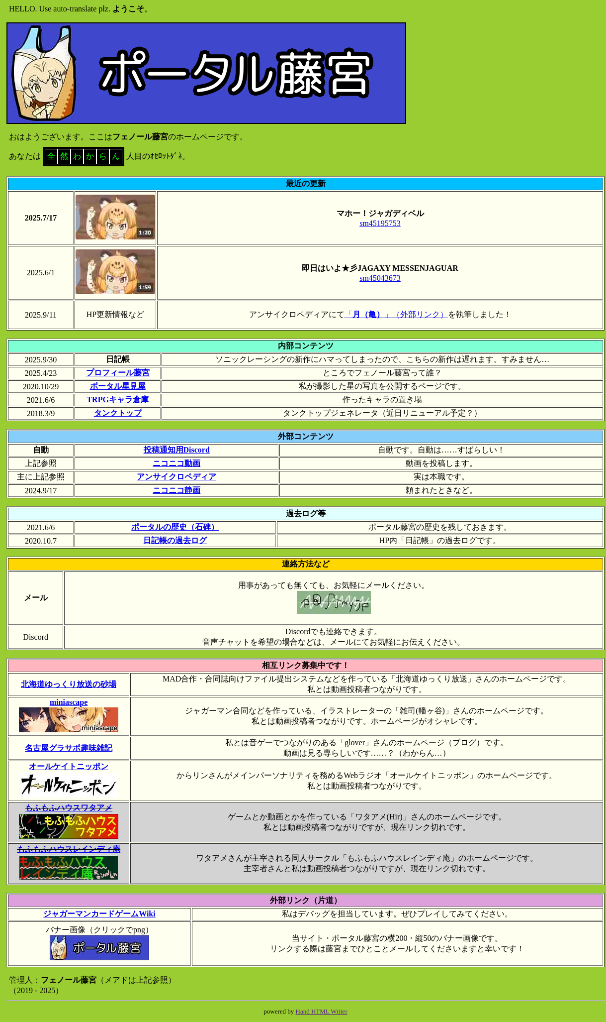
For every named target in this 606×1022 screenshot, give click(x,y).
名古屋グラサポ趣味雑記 (68, 748)
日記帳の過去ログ (175, 540)
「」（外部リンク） (396, 314)
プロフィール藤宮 (118, 372)
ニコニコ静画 (176, 490)
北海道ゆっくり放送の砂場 (68, 684)
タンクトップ (118, 413)
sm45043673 (380, 278)
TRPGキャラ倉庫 (117, 399)
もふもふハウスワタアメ (68, 807)
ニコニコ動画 (176, 463)
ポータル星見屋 (118, 386)
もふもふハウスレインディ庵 (68, 849)
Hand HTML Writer (321, 1011)
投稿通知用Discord (177, 450)
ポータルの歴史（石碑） (175, 527)
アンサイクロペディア (176, 476)
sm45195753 (380, 223)
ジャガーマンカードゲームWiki (99, 913)
